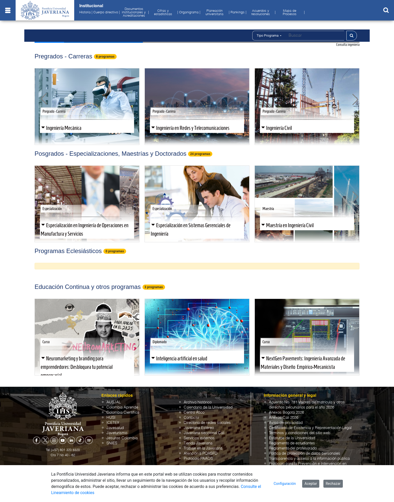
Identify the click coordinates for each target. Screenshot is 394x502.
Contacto (191, 418)
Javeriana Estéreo (199, 428)
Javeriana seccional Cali (204, 433)
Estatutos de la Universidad (292, 438)
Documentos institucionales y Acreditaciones (134, 12)
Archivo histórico (198, 402)
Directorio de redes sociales (207, 423)
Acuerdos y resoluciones (260, 12)
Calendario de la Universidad (208, 407)
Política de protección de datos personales (304, 453)
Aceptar (310, 484)
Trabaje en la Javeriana (203, 448)
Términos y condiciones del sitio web (299, 433)
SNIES (111, 443)
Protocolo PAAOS (198, 459)
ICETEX (112, 423)
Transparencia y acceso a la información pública (309, 459)
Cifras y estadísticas (163, 12)
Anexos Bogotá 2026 (286, 412)
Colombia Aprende (122, 407)
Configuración (285, 484)
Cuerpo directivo (105, 12)
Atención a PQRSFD (200, 453)
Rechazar (333, 484)
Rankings (238, 12)
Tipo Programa (269, 35)
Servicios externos (199, 438)
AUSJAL (113, 402)
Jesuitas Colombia (122, 438)
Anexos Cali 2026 (283, 418)
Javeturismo (116, 433)
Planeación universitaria (214, 12)
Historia (85, 12)
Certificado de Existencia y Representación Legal (310, 428)
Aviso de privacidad (286, 423)
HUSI (110, 418)
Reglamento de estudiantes (292, 443)
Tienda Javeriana (198, 443)
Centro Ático (194, 412)
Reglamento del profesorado (293, 448)
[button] (43, 98)
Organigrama (189, 12)
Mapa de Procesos (290, 12)
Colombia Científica (122, 412)
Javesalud (115, 428)
